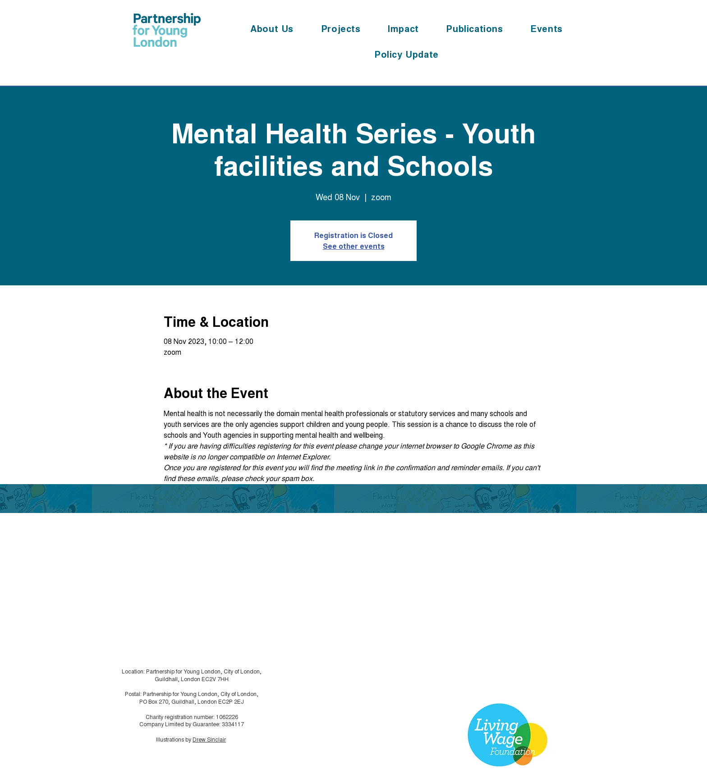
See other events (354, 246)
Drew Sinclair (209, 739)
